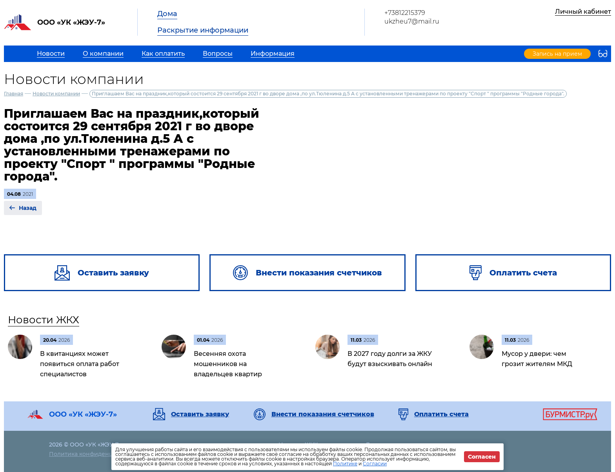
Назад (27, 207)
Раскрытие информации (202, 30)
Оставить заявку (200, 414)
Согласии (375, 464)
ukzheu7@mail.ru (411, 21)
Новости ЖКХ (43, 319)
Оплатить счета (441, 414)
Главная (13, 94)
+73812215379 (404, 12)
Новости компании (56, 94)
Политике (345, 464)
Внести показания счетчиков (322, 414)
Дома (167, 13)
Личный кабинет (583, 11)
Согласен (482, 456)
